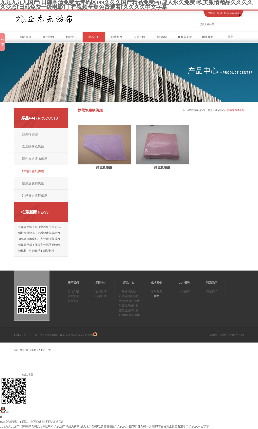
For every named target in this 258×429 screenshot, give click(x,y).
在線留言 (162, 37)
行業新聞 (101, 296)
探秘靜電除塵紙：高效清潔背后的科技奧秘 (43, 238)
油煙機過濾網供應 (34, 195)
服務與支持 (185, 37)
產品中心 (93, 37)
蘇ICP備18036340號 (47, 335)
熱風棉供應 (30, 134)
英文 (230, 37)
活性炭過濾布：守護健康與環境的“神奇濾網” (43, 232)
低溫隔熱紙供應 (33, 146)
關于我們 (48, 37)
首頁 (210, 110)
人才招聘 (139, 37)
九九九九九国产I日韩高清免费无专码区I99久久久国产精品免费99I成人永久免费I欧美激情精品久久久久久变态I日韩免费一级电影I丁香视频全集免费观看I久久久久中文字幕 (104, 426)
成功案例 (116, 37)
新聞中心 (71, 37)
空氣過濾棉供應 (33, 183)
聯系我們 (207, 37)
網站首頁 (25, 37)
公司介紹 (73, 291)
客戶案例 (156, 291)
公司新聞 (101, 291)
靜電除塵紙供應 (33, 171)
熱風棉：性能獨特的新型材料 (36, 250)
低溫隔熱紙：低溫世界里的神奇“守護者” (43, 227)
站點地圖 (27, 374)
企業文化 (73, 296)
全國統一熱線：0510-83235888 (223, 13)
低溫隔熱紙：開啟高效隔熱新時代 (39, 244)
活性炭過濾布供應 (34, 158)
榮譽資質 (73, 300)
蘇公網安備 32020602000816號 (32, 349)
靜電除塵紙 (104, 167)
